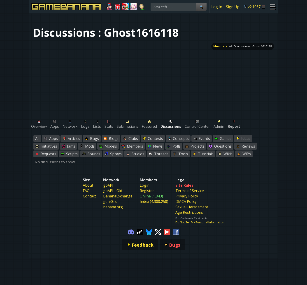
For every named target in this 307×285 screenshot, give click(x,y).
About (88, 185)
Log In (216, 6)
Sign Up (232, 6)
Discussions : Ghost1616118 (253, 46)
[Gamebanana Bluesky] (149, 231)
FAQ (86, 190)
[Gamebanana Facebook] (176, 231)
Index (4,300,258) (154, 201)
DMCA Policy (186, 201)
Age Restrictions (189, 212)
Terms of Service (189, 190)
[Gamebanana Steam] (140, 231)
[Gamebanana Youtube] (167, 231)
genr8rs (110, 201)
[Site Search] (201, 7)
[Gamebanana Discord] (131, 231)
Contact (89, 196)
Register (147, 190)
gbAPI (108, 185)
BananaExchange (118, 196)
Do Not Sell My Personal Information (199, 222)
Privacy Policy (186, 196)
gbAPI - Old (112, 190)
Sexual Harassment (191, 206)
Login (144, 185)
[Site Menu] (272, 6)
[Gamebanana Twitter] (158, 231)
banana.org (113, 206)
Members (221, 46)
